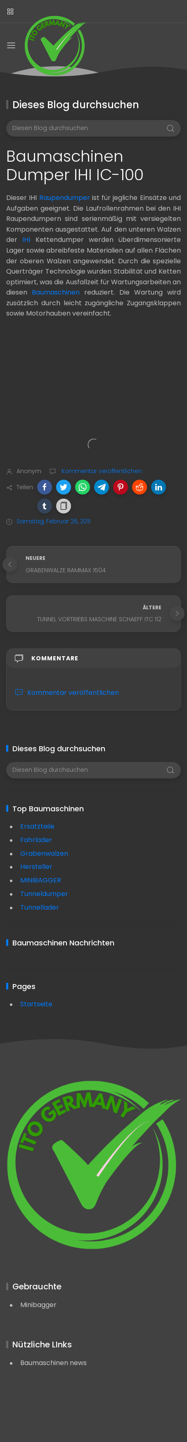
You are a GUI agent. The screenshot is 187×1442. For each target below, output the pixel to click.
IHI (26, 239)
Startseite (36, 1004)
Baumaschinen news (53, 1363)
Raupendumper (64, 197)
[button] (44, 487)
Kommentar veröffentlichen (101, 471)
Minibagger (38, 1305)
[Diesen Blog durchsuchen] (93, 128)
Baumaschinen (56, 292)
